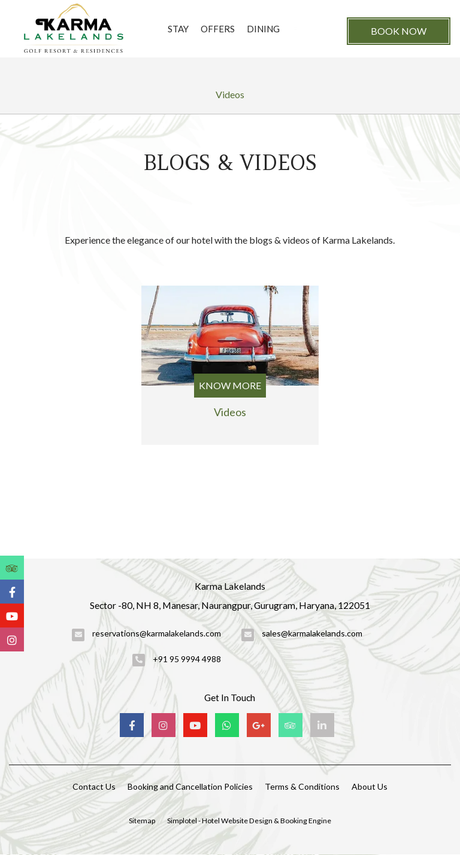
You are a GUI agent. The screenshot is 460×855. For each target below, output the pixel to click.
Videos (230, 94)
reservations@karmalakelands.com (156, 633)
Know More (230, 385)
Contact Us (94, 786)
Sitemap (142, 820)
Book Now (398, 31)
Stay (178, 28)
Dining (263, 28)
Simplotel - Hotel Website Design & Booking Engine (249, 820)
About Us (370, 786)
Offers (218, 28)
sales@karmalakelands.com (312, 633)
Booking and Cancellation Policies (190, 786)
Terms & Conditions (302, 786)
